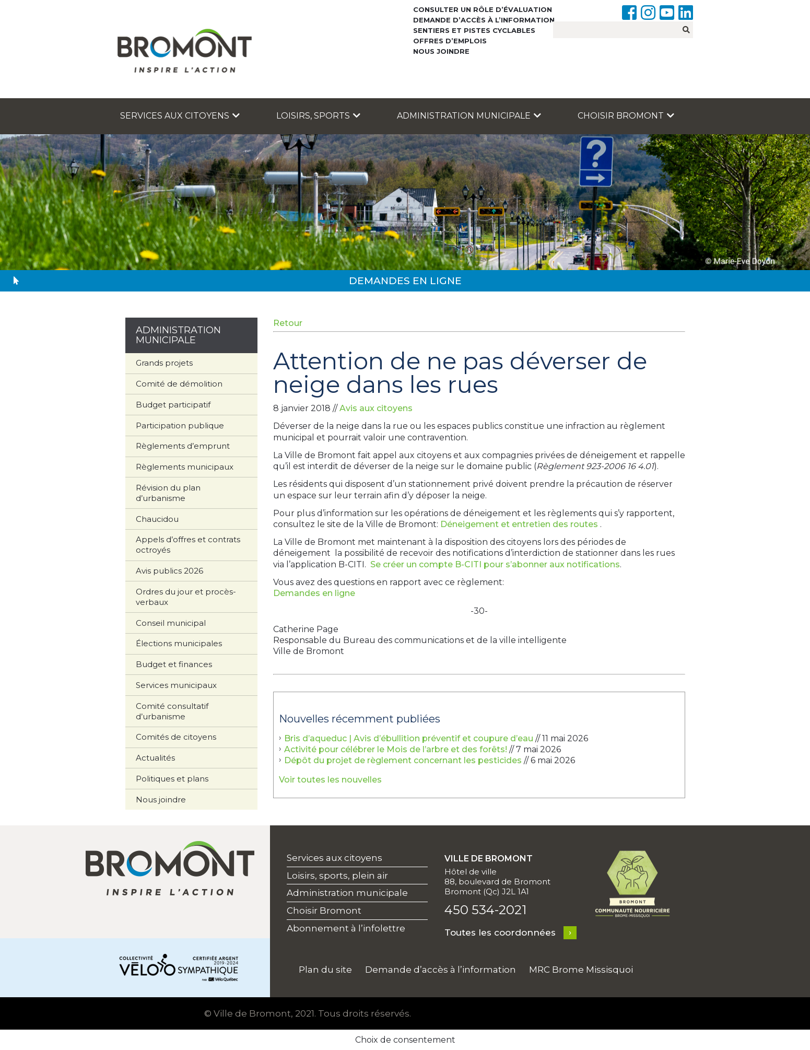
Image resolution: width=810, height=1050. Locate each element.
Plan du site (325, 969)
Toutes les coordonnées (500, 932)
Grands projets (164, 363)
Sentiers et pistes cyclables (474, 30)
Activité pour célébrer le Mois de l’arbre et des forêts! (395, 749)
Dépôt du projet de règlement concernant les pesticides (403, 760)
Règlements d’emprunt (183, 446)
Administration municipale (469, 116)
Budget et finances (174, 664)
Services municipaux (176, 685)
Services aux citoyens (180, 116)
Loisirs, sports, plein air (337, 875)
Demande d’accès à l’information (484, 20)
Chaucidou (157, 519)
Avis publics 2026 (169, 571)
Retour (287, 323)
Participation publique (180, 425)
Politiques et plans (172, 779)
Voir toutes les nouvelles (330, 780)
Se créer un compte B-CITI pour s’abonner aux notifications (495, 564)
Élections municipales (179, 643)
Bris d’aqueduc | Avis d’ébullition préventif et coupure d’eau (408, 738)
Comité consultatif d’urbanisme (172, 711)
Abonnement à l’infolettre (346, 928)
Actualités (155, 758)
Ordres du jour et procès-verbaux (186, 597)
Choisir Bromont (626, 116)
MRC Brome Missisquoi (581, 969)
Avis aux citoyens (376, 408)
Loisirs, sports (318, 116)
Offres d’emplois (450, 41)
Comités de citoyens (176, 737)
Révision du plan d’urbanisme (168, 493)
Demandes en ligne (314, 593)
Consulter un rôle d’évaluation (482, 9)
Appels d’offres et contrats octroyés (188, 544)
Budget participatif (173, 405)
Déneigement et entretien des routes (519, 524)
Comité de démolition (179, 384)
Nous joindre (441, 51)
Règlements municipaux (184, 467)
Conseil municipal (171, 623)
